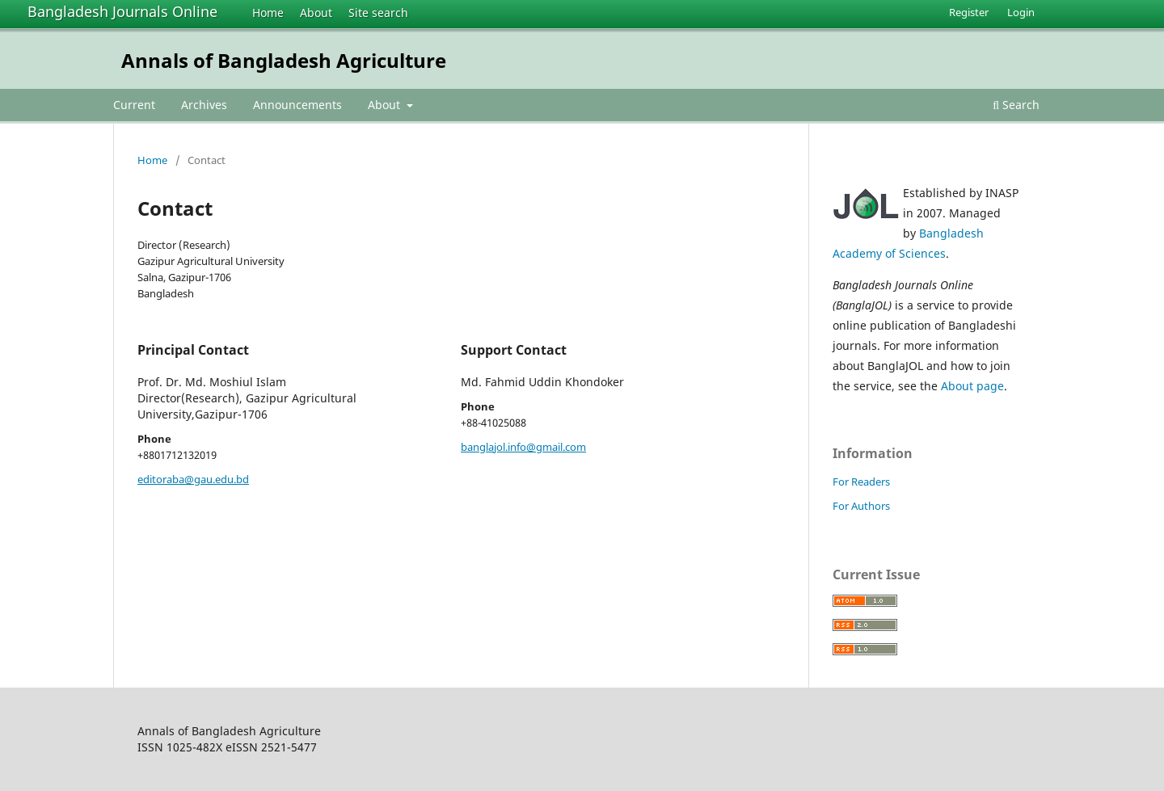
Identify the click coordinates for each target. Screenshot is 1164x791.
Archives (204, 104)
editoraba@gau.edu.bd (193, 479)
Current (134, 104)
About (316, 12)
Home (268, 12)
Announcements (297, 104)
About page (972, 385)
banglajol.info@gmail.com (523, 447)
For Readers (861, 481)
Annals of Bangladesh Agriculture (283, 60)
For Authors (861, 506)
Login (1021, 12)
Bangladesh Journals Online (122, 11)
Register (969, 12)
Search (1016, 104)
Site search (378, 12)
